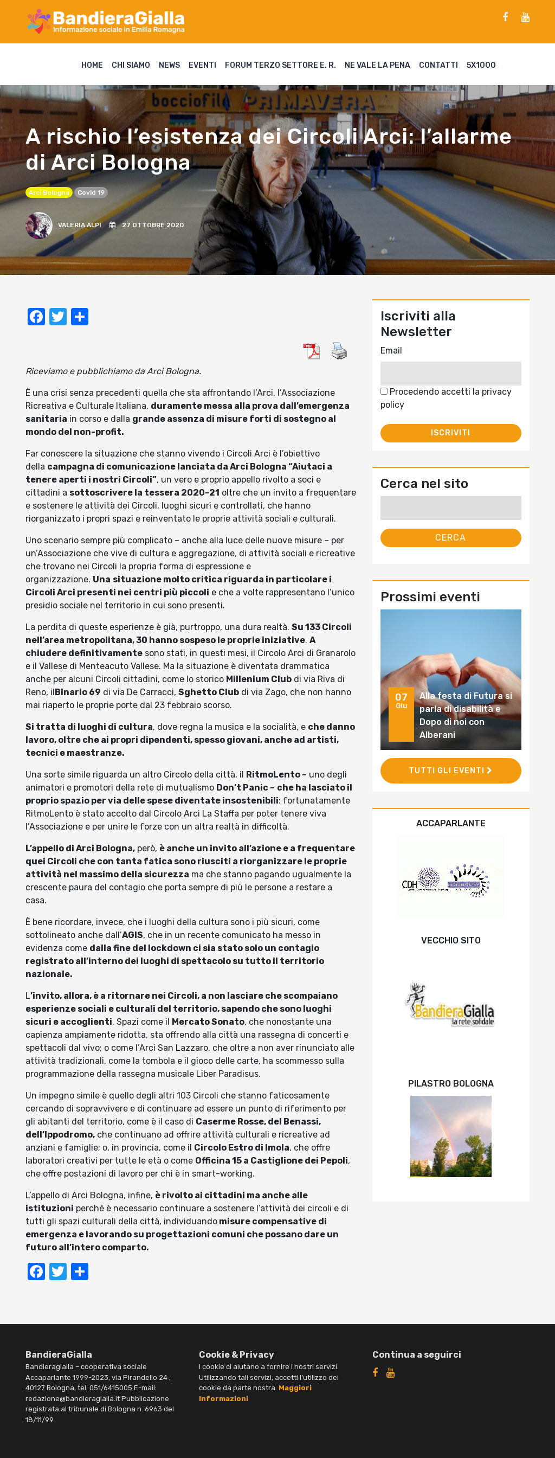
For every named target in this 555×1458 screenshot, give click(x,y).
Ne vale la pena (377, 65)
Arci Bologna (49, 192)
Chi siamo (131, 65)
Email (391, 350)
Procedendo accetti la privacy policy (446, 398)
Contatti (438, 65)
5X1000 (481, 65)
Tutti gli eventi (451, 770)
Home (92, 65)
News (169, 65)
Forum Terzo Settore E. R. (280, 65)
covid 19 (91, 192)
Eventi (202, 65)
